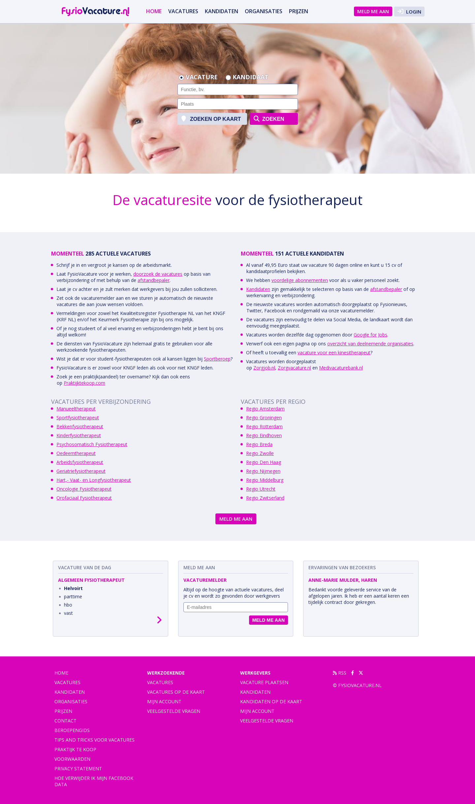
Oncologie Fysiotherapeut (83, 489)
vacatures (183, 11)
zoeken (269, 119)
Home (154, 11)
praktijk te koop (75, 749)
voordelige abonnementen (299, 280)
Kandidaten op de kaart (271, 701)
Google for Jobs (370, 335)
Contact (65, 720)
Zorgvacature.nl (294, 368)
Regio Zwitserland (265, 498)
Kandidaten (221, 11)
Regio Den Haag (263, 462)
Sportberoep (217, 359)
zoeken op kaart (211, 119)
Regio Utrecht (260, 489)
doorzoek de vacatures (157, 274)
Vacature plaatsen (264, 682)
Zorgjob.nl (264, 368)
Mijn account (164, 701)
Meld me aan (373, 11)
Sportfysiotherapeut (77, 417)
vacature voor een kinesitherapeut (334, 352)
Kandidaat (251, 77)
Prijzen (298, 11)
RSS (339, 673)
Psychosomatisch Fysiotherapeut (91, 444)
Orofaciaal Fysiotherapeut (84, 498)
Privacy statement (78, 768)
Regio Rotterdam (264, 426)
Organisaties (263, 11)
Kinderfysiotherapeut (78, 435)
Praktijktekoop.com (84, 383)
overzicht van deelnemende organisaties (370, 343)
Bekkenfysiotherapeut (79, 426)
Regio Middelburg (264, 480)
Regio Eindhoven (264, 435)
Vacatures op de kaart (176, 692)
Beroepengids (72, 730)
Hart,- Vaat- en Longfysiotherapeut (93, 480)
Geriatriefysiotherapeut (81, 471)
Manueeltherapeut (76, 408)
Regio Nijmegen (263, 471)
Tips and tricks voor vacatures (94, 740)
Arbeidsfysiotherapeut (79, 462)
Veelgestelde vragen (173, 711)
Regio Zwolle (260, 453)
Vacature (202, 77)
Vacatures (160, 682)
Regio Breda (259, 444)
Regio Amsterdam (265, 408)
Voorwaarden (72, 759)
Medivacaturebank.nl (341, 368)
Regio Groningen (264, 417)
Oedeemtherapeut (76, 453)
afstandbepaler (154, 280)
